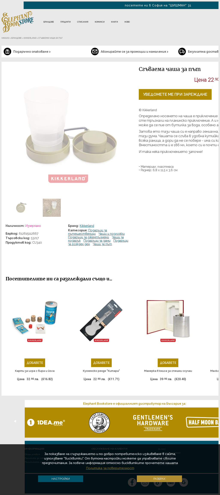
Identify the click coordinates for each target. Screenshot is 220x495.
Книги (114, 22)
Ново (127, 22)
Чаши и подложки (112, 233)
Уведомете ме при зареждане (175, 94)
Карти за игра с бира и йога (35, 370)
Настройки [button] (61, 478)
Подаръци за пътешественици (87, 232)
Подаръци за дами (97, 240)
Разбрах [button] (159, 478)
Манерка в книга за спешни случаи (168, 370)
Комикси (100, 22)
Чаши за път (102, 244)
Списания (82, 22)
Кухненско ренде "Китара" (101, 370)
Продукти (65, 22)
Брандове (48, 22)
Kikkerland (87, 226)
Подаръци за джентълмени (88, 237)
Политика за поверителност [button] (110, 468)
